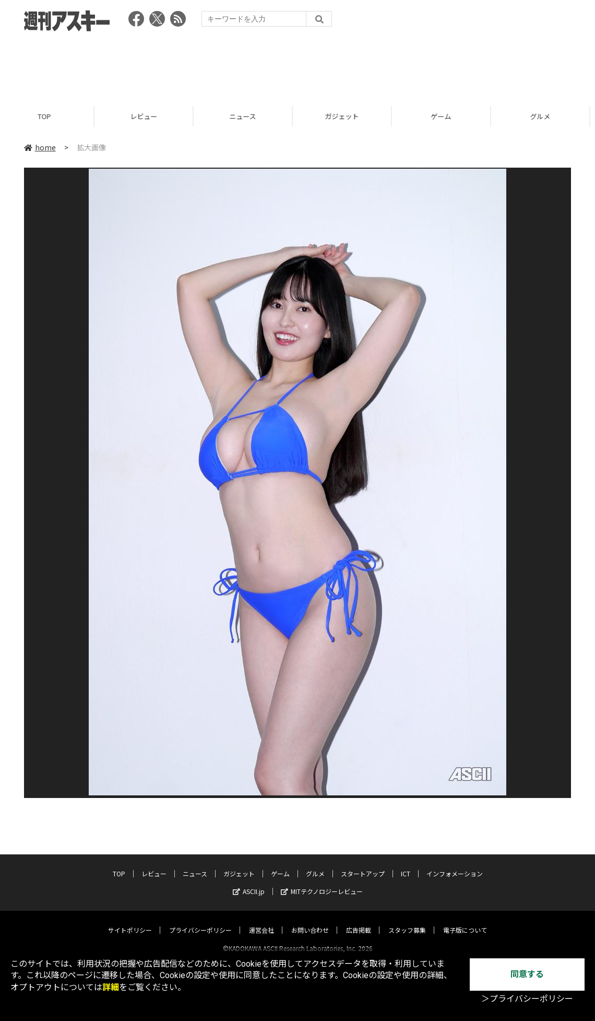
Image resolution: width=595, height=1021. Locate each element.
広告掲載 (358, 920)
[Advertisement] (297, 65)
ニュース (247, 116)
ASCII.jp (249, 881)
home (40, 147)
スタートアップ (363, 864)
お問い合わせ (310, 920)
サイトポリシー (130, 920)
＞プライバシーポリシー (527, 999)
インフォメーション (454, 864)
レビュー (148, 116)
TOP (49, 116)
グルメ (545, 116)
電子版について (465, 920)
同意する (527, 974)
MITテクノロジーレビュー (322, 881)
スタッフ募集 (407, 920)
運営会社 (261, 920)
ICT (405, 864)
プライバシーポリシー (200, 920)
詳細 (110, 987)
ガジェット (347, 116)
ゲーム (446, 116)
